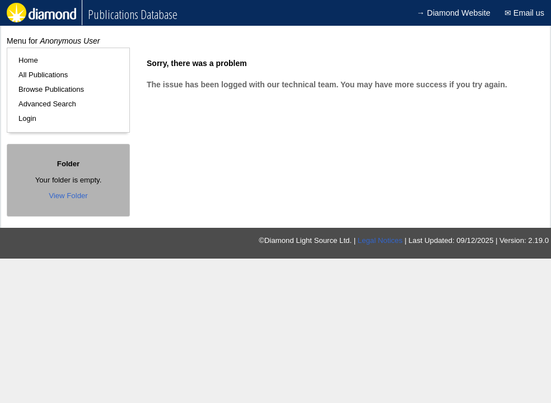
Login (27, 118)
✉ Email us (524, 12)
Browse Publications (51, 89)
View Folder (68, 195)
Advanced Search (47, 104)
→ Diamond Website (454, 12)
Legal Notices (380, 240)
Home (28, 60)
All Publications (43, 75)
